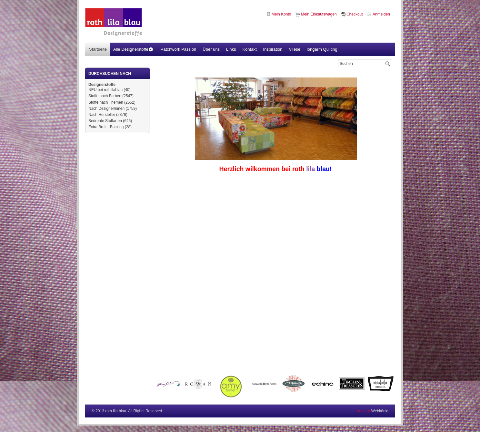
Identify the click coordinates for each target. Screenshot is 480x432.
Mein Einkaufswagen (319, 14)
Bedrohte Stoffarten (105, 120)
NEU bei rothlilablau (105, 89)
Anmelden (381, 14)
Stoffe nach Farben (104, 96)
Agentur (363, 411)
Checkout (354, 14)
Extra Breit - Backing (106, 127)
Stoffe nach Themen (105, 102)
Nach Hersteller (101, 114)
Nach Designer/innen (106, 108)
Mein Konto (281, 14)
